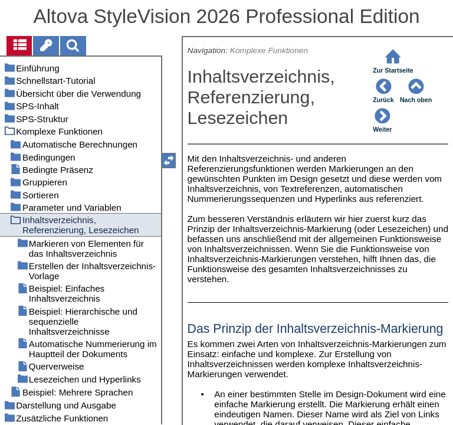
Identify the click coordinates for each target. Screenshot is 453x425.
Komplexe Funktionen (269, 50)
